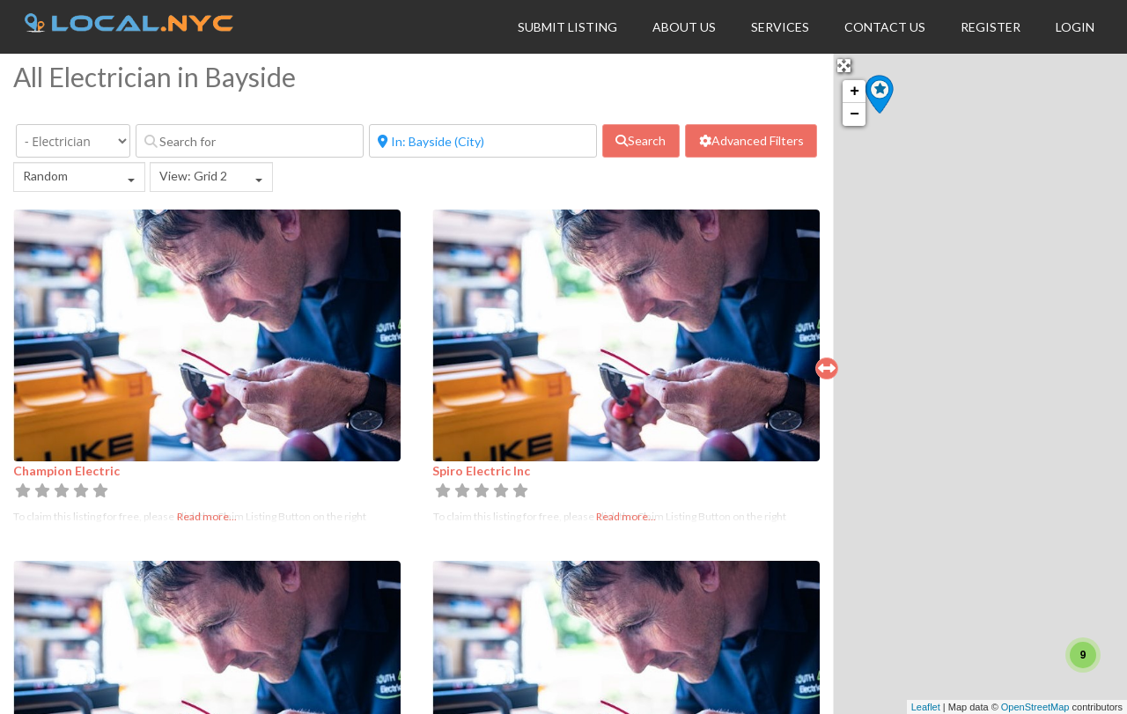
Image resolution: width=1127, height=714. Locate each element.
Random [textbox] (45, 175)
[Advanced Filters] (751, 141)
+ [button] (854, 91)
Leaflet (925, 707)
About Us (684, 26)
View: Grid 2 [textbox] (193, 175)
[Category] (73, 141)
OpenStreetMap (1035, 707)
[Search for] (250, 141)
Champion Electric (66, 470)
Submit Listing (567, 26)
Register (990, 26)
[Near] (483, 141)
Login (1075, 26)
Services (780, 26)
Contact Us (884, 26)
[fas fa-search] (641, 141)
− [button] (854, 114)
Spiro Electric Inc (481, 470)
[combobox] (79, 177)
